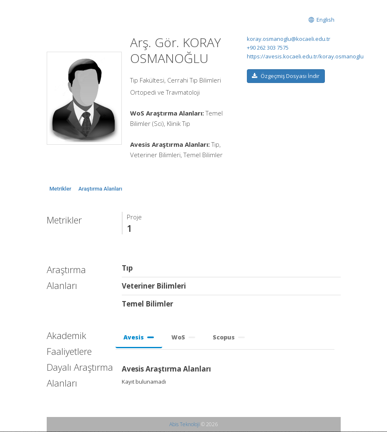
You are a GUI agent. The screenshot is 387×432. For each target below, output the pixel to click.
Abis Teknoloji (184, 424)
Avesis (139, 337)
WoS (184, 337)
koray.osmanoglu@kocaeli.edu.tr (288, 39)
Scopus (229, 337)
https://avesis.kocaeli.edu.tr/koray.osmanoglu (305, 56)
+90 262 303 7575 (268, 47)
